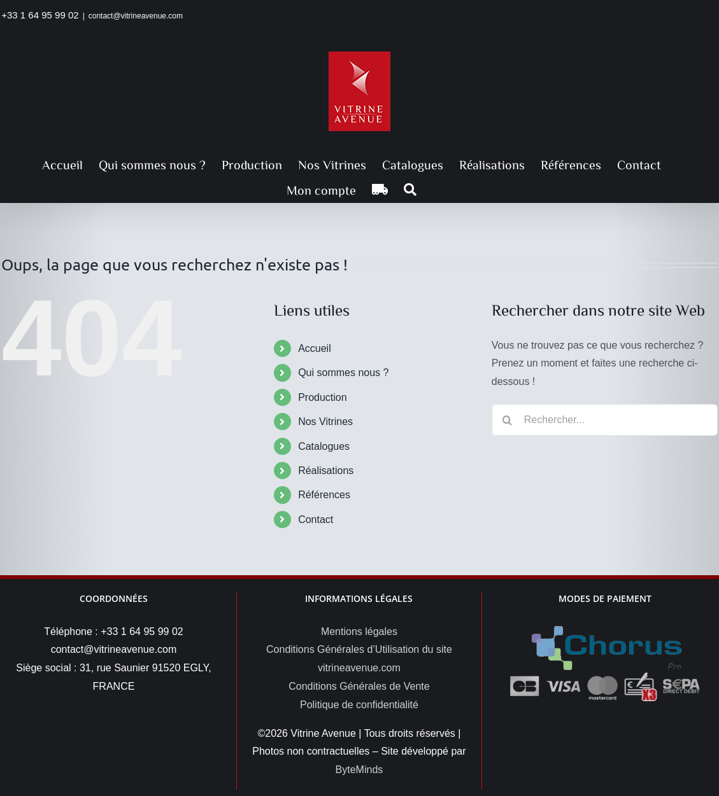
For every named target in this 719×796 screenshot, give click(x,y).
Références (324, 494)
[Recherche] (507, 420)
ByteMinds (359, 769)
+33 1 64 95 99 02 (39, 15)
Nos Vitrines (325, 421)
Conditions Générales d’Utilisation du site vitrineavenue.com (359, 658)
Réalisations (325, 470)
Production (322, 397)
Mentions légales (359, 631)
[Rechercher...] (605, 420)
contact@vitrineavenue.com (136, 15)
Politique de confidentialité (359, 704)
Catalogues (324, 446)
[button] (410, 189)
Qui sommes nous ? (343, 372)
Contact (315, 519)
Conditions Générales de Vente (358, 686)
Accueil (314, 348)
